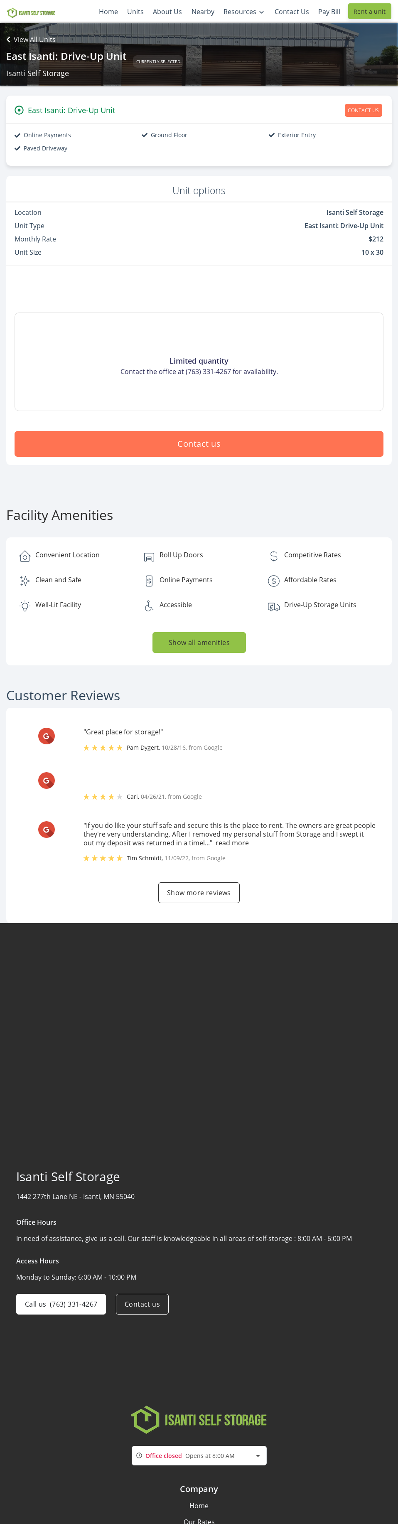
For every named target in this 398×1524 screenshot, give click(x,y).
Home (199, 1505)
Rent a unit (370, 11)
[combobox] (199, 1455)
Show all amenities (198, 642)
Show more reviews (199, 892)
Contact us (199, 443)
